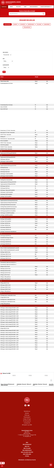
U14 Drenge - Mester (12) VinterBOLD (7, 190)
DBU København (27, 450)
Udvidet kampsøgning (45, 6)
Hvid (36, 268)
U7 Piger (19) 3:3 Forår (4, 297)
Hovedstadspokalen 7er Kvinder (6, 104)
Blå (35, 254)
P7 (35, 132)
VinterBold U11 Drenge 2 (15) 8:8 (6, 237)
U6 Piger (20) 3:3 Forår (4, 328)
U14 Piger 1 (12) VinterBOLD (5, 196)
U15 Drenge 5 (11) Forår (5, 171)
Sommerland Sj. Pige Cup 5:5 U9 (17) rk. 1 (8, 262)
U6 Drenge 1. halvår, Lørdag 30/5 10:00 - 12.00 (9, 320)
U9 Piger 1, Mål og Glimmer (5, 276)
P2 (35, 169)
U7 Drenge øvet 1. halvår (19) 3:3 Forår (7, 299)
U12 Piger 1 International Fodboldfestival (8, 231)
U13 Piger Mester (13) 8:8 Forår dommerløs (8, 206)
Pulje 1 (36, 83)
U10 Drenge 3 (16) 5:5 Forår (5, 258)
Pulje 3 (36, 175)
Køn (4, 58)
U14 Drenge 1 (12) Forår (5, 186)
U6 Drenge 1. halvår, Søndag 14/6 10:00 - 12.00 (9, 324)
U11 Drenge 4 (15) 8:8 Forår (5, 235)
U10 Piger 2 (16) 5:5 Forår (5, 252)
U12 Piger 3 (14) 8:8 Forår (5, 225)
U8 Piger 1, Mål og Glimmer (5, 291)
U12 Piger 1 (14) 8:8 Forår (5, 223)
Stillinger (39, 24)
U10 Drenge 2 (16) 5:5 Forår (5, 256)
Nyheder (27, 413)
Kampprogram (31, 24)
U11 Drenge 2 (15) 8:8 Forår (5, 241)
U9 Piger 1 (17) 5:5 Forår (5, 274)
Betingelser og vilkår (27, 424)
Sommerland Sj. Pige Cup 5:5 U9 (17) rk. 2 (8, 264)
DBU (27, 442)
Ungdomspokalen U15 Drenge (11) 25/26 (8, 165)
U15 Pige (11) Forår (4, 167)
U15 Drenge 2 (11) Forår (5, 169)
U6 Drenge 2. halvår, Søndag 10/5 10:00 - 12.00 (9, 338)
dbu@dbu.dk (28, 436)
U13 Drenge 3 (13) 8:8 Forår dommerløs (7, 208)
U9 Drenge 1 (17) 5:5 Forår (5, 268)
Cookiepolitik (27, 422)
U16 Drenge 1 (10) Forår (5, 159)
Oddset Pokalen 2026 (4, 81)
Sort (36, 272)
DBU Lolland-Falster (27, 452)
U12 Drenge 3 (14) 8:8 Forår (5, 229)
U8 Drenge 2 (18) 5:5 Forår (5, 287)
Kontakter (22, 24)
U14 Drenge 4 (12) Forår (5, 188)
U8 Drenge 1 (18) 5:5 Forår (5, 285)
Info (47, 81)
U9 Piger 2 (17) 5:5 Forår (5, 266)
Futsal (27, 456)
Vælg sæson (5, 52)
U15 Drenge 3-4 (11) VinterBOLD (6, 175)
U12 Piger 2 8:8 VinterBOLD (5, 221)
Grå (35, 289)
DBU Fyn (27, 446)
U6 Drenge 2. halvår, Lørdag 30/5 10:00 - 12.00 (9, 342)
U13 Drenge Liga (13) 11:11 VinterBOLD (8, 210)
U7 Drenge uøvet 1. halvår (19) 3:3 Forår (8, 295)
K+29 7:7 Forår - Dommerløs (5, 134)
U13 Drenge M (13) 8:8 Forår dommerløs (8, 204)
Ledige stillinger (27, 419)
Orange (36, 258)
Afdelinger (27, 415)
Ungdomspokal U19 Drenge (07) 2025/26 (8, 153)
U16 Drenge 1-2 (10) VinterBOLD (6, 161)
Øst (35, 136)
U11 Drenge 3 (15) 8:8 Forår (5, 243)
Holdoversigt (7, 24)
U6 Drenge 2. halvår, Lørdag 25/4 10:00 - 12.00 (9, 334)
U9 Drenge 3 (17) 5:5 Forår (5, 270)
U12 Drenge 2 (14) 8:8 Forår (5, 227)
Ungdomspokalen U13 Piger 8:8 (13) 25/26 (8, 202)
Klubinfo (15, 24)
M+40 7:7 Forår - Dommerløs (5, 142)
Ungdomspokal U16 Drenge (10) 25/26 (7, 157)
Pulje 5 (36, 171)
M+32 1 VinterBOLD (4, 140)
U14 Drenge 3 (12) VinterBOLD (6, 194)
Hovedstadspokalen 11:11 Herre (6, 83)
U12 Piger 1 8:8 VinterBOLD (5, 219)
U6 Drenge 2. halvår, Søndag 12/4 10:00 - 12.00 (9, 330)
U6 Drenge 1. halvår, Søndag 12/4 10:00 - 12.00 (9, 307)
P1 (35, 104)
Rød (35, 227)
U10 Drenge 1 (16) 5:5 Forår (5, 254)
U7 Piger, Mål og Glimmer (5, 303)
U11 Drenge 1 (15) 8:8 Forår (5, 239)
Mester (36, 204)
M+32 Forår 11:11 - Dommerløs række (7, 138)
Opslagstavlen (27, 27)
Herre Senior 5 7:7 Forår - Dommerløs (7, 132)
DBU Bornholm (27, 444)
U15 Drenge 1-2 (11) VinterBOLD (6, 173)
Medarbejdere (27, 417)
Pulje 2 (36, 81)
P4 (35, 188)
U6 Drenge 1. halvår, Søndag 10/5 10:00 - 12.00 (9, 318)
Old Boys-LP (2, 136)
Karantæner (47, 24)
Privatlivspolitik (27, 420)
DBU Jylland (27, 448)
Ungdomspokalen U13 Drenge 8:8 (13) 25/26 (8, 200)
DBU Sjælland (27, 454)
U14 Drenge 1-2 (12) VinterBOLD (6, 192)
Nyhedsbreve (27, 411)
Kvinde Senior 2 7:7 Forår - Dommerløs (7, 130)
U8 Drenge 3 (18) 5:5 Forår (5, 289)
